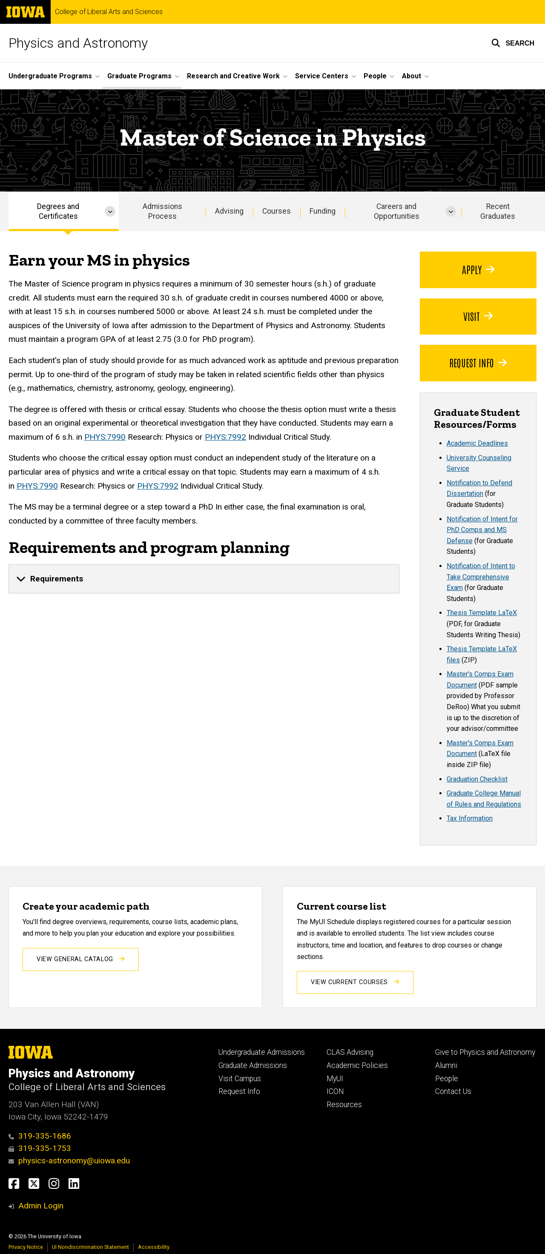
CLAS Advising (350, 1052)
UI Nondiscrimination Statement (90, 1247)
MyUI (335, 1078)
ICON (335, 1091)
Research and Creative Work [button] (233, 76)
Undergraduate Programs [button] (50, 76)
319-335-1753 (40, 1148)
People (446, 1078)
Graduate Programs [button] (139, 76)
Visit (478, 315)
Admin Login (40, 1206)
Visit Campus (239, 1078)
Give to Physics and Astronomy (485, 1052)
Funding (323, 211)
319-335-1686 (40, 1136)
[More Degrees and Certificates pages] (110, 211)
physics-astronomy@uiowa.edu (69, 1160)
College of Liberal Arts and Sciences (109, 12)
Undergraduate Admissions (261, 1052)
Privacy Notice (26, 1247)
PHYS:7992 (225, 437)
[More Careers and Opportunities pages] (450, 211)
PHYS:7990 (105, 437)
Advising (229, 211)
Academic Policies (357, 1065)
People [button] (375, 76)
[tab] (204, 579)
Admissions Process (162, 211)
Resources (344, 1104)
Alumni (446, 1065)
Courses (276, 211)
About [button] (411, 76)
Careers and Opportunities (396, 211)
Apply (478, 269)
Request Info (478, 362)
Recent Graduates (497, 211)
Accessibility (153, 1247)
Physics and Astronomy (78, 43)
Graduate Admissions (252, 1065)
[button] (513, 43)
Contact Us (453, 1091)
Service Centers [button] (321, 76)
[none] (204, 578)
